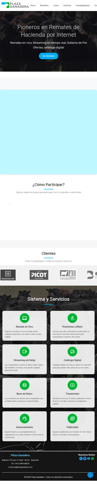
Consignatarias (83, 5)
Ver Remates (48, 56)
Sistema (67, 5)
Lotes (56, 5)
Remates (44, 5)
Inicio (33, 5)
